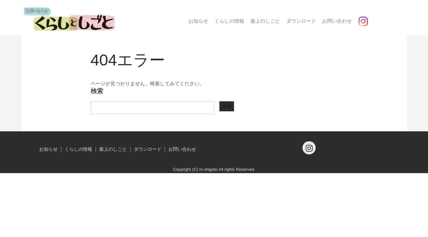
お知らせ (198, 21)
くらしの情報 (229, 21)
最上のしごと (265, 21)
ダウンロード (301, 21)
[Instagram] (309, 147)
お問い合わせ (337, 21)
